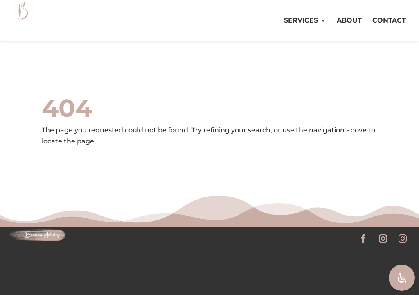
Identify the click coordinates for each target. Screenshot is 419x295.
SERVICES (301, 21)
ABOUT (349, 21)
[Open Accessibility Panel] (402, 278)
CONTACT (389, 21)
